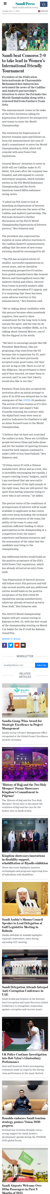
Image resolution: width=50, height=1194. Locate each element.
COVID (26, 400)
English (43, 11)
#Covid (16, 639)
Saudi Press (25, 3)
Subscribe (41, 665)
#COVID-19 (7, 639)
